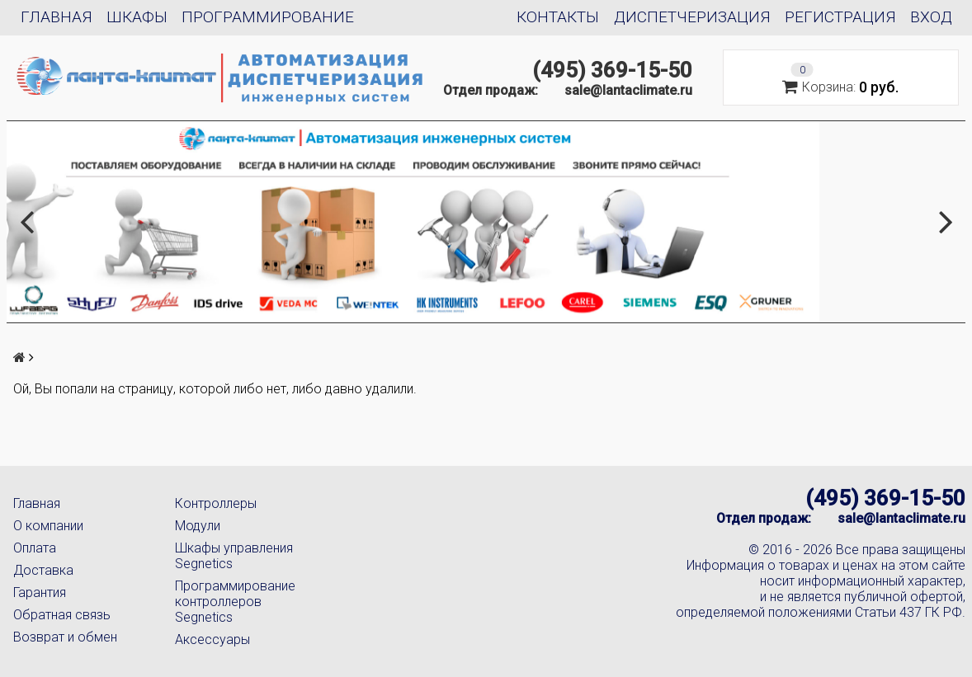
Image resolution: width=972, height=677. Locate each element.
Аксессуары (212, 639)
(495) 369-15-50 (612, 70)
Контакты (558, 16)
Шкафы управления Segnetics (234, 555)
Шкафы (137, 16)
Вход (931, 16)
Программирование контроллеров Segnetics (235, 601)
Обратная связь (62, 615)
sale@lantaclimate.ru (628, 90)
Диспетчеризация (692, 16)
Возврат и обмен (65, 637)
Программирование (268, 16)
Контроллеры (216, 503)
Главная (56, 16)
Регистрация (840, 16)
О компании (48, 526)
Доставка (43, 570)
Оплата (34, 548)
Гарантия (39, 592)
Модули (197, 526)
